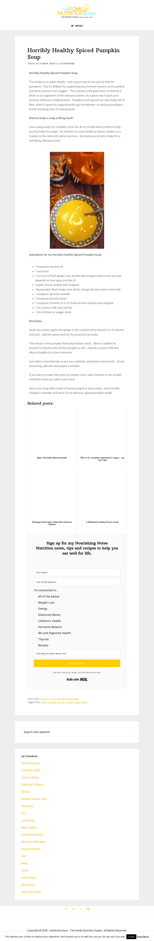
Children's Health (49, 621)
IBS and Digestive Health (54, 633)
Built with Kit (77, 679)
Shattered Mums (49, 615)
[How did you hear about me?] (77, 653)
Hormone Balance (50, 627)
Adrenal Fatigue (30, 763)
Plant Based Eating (32, 834)
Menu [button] (79, 25)
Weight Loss (46, 602)
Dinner (44, 698)
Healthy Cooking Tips (33, 798)
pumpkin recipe (55, 702)
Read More (143, 936)
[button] (77, 618)
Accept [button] (131, 936)
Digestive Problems (32, 784)
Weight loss (28, 884)
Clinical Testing (30, 777)
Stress (25, 870)
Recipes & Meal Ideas (68, 698)
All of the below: (49, 596)
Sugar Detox (28, 877)
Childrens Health (31, 770)
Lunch (52, 698)
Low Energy (28, 820)
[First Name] (77, 572)
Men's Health (29, 827)
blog (44, 702)
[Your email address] (77, 582)
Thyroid (43, 639)
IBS (23, 813)
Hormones (27, 805)
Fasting (25, 791)
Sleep (24, 863)
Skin (23, 856)
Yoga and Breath (31, 891)
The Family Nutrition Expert (77, 11)
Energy (42, 608)
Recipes (43, 645)
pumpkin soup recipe (76, 702)
